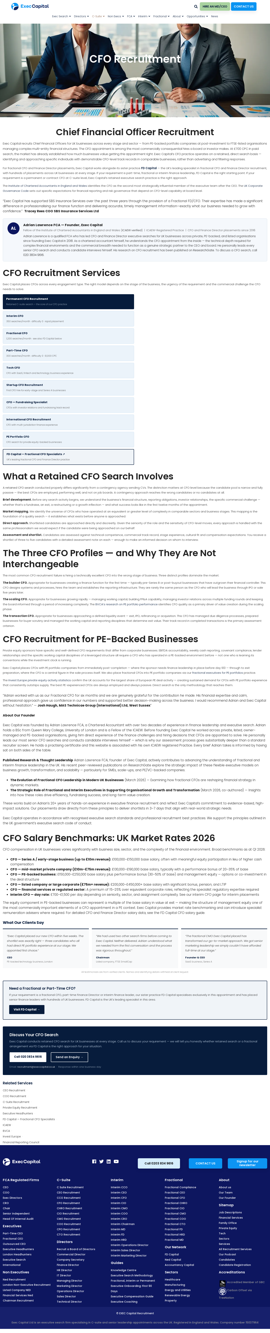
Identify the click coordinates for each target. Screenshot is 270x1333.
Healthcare (172, 1279)
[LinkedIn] (109, 1161)
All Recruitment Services (235, 1249)
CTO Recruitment (68, 1234)
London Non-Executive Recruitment (27, 1285)
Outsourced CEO (14, 1244)
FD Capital (149, 168)
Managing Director (69, 1281)
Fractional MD (174, 1240)
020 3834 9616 (33, 255)
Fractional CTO (175, 1224)
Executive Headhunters (18, 1113)
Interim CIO (118, 1203)
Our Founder (227, 1198)
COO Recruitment (14, 1096)
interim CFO (202, 894)
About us (225, 1187)
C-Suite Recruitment (16, 1102)
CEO (5, 1187)
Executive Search (14, 1260)
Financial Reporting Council (21, 1142)
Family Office (228, 1223)
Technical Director (69, 1302)
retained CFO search (19, 488)
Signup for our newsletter (248, 1163)
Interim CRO (119, 1219)
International (12, 1265)
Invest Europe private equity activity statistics (39, 680)
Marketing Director (69, 1286)
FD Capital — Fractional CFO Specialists (29, 1119)
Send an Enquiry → (69, 1057)
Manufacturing (175, 1285)
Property (171, 1300)
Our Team (225, 1192)
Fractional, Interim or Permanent (133, 1281)
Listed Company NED (17, 1290)
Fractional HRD (175, 1234)
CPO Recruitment (68, 1229)
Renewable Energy (177, 1295)
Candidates (227, 1260)
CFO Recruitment (41, 639)
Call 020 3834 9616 (28, 1057)
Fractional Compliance (180, 1187)
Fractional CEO (13, 1239)
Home (121, 104)
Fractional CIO (174, 1208)
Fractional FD (174, 1229)
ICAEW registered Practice (171, 745)
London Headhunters (17, 1254)
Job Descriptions (230, 1212)
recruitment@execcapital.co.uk (36, 1067)
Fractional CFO (175, 1198)
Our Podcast (227, 1254)
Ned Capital (173, 1260)
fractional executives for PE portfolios (217, 673)
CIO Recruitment (68, 1213)
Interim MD (118, 1229)
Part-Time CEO (13, 1233)
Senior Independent (16, 1213)
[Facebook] (94, 1161)
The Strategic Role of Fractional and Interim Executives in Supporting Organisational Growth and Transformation (105, 790)
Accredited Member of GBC (242, 1282)
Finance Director (68, 1265)
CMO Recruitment (69, 1219)
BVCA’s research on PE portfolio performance (126, 604)
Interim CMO (119, 1208)
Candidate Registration (235, 1265)
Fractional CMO (175, 1213)
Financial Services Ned (18, 1295)
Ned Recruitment (14, 1279)
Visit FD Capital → (27, 1009)
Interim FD (117, 1234)
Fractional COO (175, 1219)
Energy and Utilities (178, 1290)
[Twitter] (101, 1161)
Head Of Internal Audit (18, 1219)
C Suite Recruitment (70, 1187)
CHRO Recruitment (69, 1208)
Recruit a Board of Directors (76, 1249)
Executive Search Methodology (132, 1275)
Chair (6, 1208)
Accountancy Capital (179, 1265)
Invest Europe (12, 1136)
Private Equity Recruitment (20, 1107)
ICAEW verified (132, 230)
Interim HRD (119, 1240)
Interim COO (119, 1213)
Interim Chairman (123, 1224)
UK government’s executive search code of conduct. (50, 823)
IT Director (64, 1275)
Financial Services (231, 1218)
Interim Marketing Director (129, 1255)
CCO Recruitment (69, 1198)
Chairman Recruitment (18, 1300)
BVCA (6, 1131)
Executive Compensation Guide (132, 1296)
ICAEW (7, 1125)
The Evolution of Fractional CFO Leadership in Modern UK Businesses (67, 780)
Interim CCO (119, 1187)
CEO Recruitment (14, 1090)
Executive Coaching (124, 1302)
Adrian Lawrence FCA (67, 725)
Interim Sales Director (125, 1250)
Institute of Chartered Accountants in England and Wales (47, 186)
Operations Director (70, 1291)
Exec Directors (12, 1198)
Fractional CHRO (176, 1203)
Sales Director (66, 1296)
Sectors (224, 1239)
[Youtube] (116, 1161)
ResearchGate (203, 250)
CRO (6, 1203)
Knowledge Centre (123, 1270)
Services (224, 1244)
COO (6, 1192)
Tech (222, 1233)
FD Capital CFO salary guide (182, 913)
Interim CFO (119, 1198)
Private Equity (228, 1228)
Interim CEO (119, 1192)
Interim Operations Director (129, 1245)
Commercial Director (71, 1254)
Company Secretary (70, 1260)
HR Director (64, 1270)
